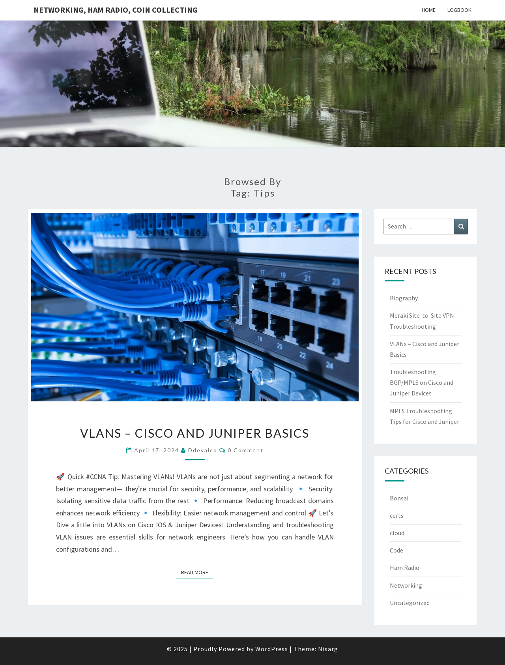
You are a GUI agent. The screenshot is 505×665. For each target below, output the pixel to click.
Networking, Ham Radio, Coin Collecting (116, 10)
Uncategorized (410, 603)
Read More (197, 572)
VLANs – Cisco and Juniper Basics (194, 433)
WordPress (271, 649)
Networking (406, 585)
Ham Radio (404, 567)
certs (397, 515)
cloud (397, 533)
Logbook (459, 9)
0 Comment (246, 450)
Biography (404, 298)
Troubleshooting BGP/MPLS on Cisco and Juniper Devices (421, 382)
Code (396, 550)
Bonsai (399, 498)
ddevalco (202, 450)
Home (429, 9)
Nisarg (328, 649)
